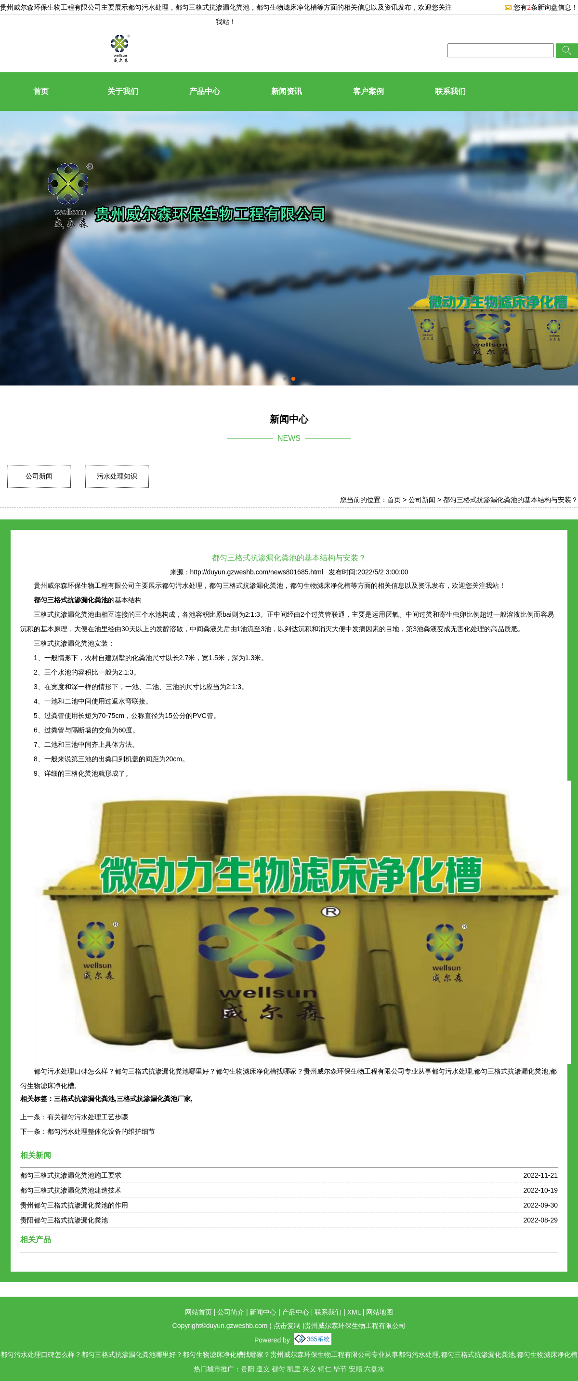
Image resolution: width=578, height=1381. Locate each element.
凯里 (294, 1369)
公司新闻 (39, 476)
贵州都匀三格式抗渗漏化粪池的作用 (74, 1205)
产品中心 (204, 91)
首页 (41, 91)
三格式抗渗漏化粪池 (84, 1098)
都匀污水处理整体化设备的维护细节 (101, 1131)
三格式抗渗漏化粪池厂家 (154, 1098)
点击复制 (287, 1325)
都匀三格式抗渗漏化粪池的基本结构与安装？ (510, 500)
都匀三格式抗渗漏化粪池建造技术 (70, 1190)
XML (354, 1312)
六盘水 (374, 1369)
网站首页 (198, 1312)
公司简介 (230, 1312)
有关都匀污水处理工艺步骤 (87, 1117)
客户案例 (368, 91)
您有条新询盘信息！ (541, 7)
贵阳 (247, 1369)
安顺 (355, 1369)
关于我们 (122, 91)
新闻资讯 (286, 91)
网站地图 (379, 1312)
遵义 (263, 1369)
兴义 (309, 1369)
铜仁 (324, 1369)
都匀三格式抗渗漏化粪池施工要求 (70, 1175)
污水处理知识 (117, 476)
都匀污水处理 (148, 7)
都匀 (278, 1369)
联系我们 (450, 91)
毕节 (340, 1369)
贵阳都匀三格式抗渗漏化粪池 (64, 1220)
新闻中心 (263, 1312)
